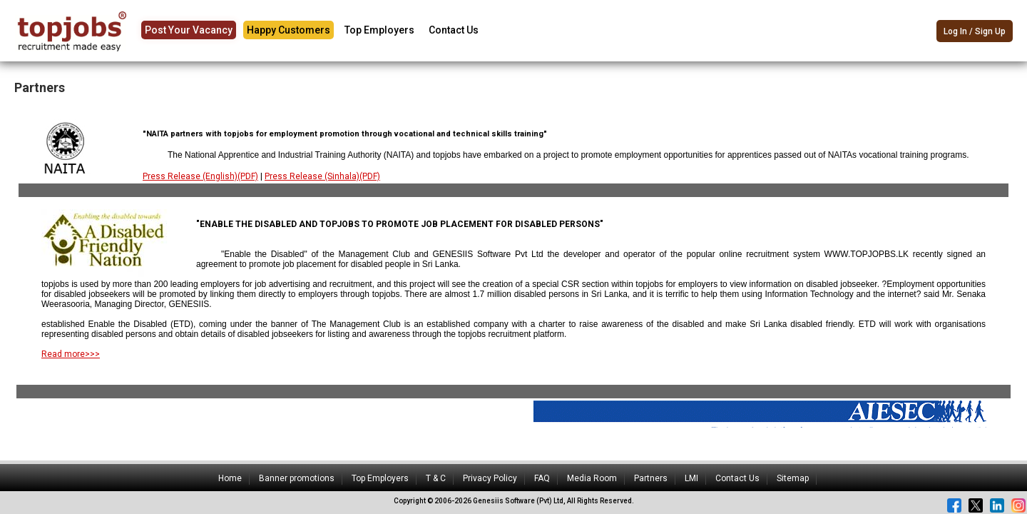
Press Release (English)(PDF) (200, 176)
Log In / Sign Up (975, 31)
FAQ (542, 478)
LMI (691, 478)
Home (230, 478)
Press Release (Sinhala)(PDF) (322, 176)
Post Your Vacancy (189, 30)
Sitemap (793, 478)
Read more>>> (70, 354)
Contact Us (454, 30)
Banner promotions (296, 478)
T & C (436, 478)
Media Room (592, 478)
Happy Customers (288, 30)
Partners (651, 478)
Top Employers (379, 30)
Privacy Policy (490, 478)
